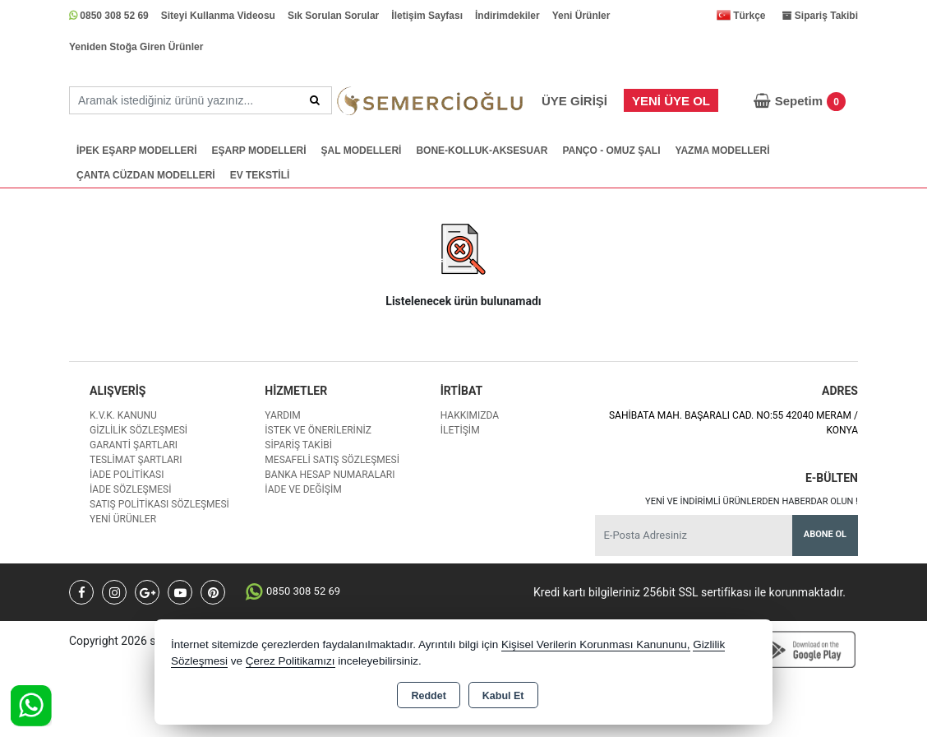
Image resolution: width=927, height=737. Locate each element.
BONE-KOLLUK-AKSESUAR (481, 150)
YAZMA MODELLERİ (722, 150)
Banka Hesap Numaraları (329, 474)
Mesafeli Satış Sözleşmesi (332, 460)
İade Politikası (127, 474)
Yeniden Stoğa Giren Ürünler (136, 47)
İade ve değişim (303, 489)
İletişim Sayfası (427, 15)
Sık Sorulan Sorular (333, 15)
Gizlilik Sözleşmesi (138, 430)
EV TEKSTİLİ (260, 175)
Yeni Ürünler (581, 15)
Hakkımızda (469, 415)
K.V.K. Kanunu (123, 415)
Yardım (283, 415)
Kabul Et (503, 696)
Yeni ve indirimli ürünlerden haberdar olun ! (751, 501)
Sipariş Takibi (298, 445)
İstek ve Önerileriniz (318, 430)
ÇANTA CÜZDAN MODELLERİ (145, 175)
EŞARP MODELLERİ (258, 150)
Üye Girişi (574, 101)
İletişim (460, 430)
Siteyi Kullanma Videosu (218, 15)
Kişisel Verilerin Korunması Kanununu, (595, 644)
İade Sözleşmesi (130, 489)
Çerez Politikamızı (290, 661)
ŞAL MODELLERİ (361, 150)
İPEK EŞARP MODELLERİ (136, 150)
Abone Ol (825, 534)
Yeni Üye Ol (671, 101)
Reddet (428, 696)
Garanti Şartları (134, 445)
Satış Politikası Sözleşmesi (159, 504)
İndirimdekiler (507, 15)
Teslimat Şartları (136, 460)
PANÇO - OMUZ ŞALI (611, 150)
